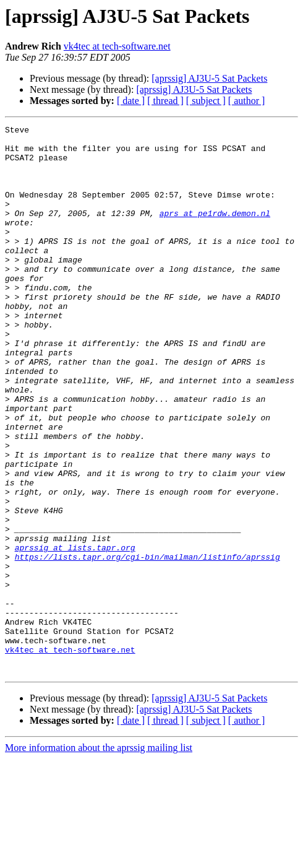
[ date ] (131, 100)
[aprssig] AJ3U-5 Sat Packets (209, 78)
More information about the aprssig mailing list (98, 857)
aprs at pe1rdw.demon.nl (215, 231)
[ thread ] (165, 100)
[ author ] (246, 100)
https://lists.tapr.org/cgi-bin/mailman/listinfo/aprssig (147, 643)
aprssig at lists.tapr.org (75, 632)
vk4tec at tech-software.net (117, 46)
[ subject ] (206, 100)
